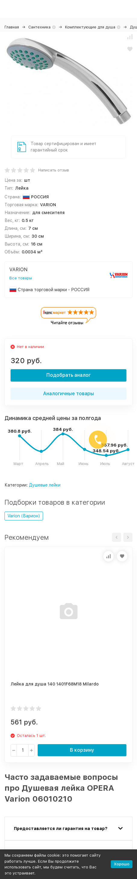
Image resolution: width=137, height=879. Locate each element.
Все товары (20, 278)
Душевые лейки (45, 485)
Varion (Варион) (24, 515)
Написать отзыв (53, 170)
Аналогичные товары (68, 393)
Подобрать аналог (68, 375)
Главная (12, 27)
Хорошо (121, 864)
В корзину (82, 750)
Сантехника (39, 27)
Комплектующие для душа (90, 27)
